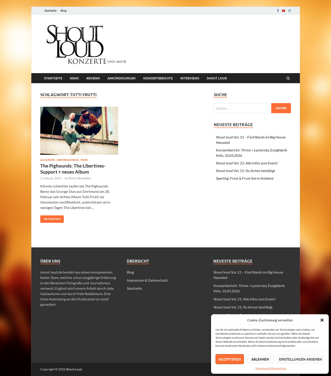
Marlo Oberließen (79, 178)
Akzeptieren (230, 359)
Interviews (189, 78)
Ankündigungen (121, 78)
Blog (63, 10)
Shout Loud (74, 369)
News (74, 78)
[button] (322, 320)
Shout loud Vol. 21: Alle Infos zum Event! (247, 163)
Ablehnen (260, 359)
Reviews (93, 78)
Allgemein (47, 159)
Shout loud (217, 78)
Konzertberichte (158, 78)
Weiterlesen (50, 218)
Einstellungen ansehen (300, 359)
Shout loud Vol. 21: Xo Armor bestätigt (245, 170)
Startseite (51, 10)
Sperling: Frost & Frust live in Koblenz (244, 178)
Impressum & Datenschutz (271, 368)
